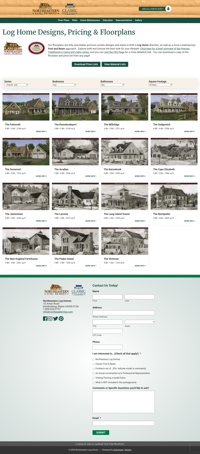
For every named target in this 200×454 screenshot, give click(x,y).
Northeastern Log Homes (107, 359)
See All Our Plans (152, 9)
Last (127, 301)
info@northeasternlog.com (58, 311)
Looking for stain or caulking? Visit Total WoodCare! (100, 444)
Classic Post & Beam (105, 364)
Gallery (138, 20)
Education (108, 20)
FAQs (75, 20)
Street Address (100, 317)
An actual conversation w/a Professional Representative (122, 373)
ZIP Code (97, 335)
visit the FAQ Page (114, 52)
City (94, 326)
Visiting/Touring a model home (110, 377)
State (127, 326)
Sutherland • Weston (122, 450)
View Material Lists (115, 64)
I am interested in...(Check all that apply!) (116, 353)
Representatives (124, 20)
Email (96, 418)
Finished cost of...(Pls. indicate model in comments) (120, 368)
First (95, 301)
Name (95, 291)
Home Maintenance (90, 20)
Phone (96, 341)
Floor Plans (63, 20)
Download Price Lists (86, 64)
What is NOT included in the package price (115, 382)
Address (97, 307)
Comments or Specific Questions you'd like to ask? (120, 387)
